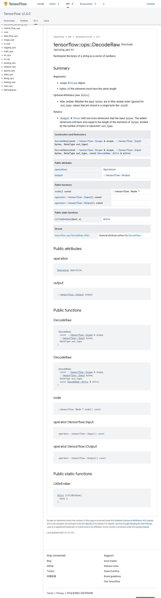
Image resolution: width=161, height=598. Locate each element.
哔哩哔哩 (51, 576)
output (59, 175)
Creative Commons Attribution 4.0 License (133, 520)
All (68, 88)
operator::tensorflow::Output (73, 202)
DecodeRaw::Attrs (108, 153)
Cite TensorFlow (112, 581)
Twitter (50, 571)
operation (61, 169)
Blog (49, 561)
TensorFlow (58, 37)
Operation (109, 169)
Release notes (111, 566)
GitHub (151, 3)
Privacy (60, 593)
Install (40, 3)
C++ (98, 37)
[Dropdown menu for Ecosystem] (96, 4)
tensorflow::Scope (90, 141)
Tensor (76, 118)
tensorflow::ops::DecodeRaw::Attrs (72, 235)
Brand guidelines (112, 576)
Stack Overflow (111, 571)
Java (46, 20)
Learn (52, 3)
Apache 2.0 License (94, 523)
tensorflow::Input (130, 141)
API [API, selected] (68, 3)
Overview (9, 20)
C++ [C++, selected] (36, 20)
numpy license (142, 527)
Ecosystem (86, 3)
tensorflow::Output (118, 175)
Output (64, 118)
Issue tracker (110, 561)
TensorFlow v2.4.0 (17, 14)
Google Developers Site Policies (137, 523)
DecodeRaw (61, 141)
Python (24, 20)
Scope (73, 83)
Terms (50, 593)
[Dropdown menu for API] (73, 4)
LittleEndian (63, 219)
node (57, 191)
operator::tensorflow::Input (73, 197)
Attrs (84, 95)
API (69, 37)
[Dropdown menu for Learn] (59, 4)
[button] (21, 24)
